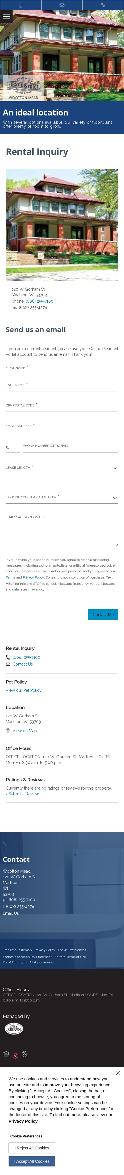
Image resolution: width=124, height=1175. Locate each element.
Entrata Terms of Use (70, 957)
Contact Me (103, 614)
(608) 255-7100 (39, 301)
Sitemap (25, 950)
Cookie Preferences (26, 1136)
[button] (20, 5)
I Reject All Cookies (32, 1148)
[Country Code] (13, 447)
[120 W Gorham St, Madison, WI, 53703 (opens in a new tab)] (62, 885)
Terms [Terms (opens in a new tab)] (10, 577)
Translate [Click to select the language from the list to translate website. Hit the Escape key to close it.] (9, 950)
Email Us (11, 913)
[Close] (118, 1072)
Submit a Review (22, 794)
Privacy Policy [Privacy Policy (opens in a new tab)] (33, 577)
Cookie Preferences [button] (72, 950)
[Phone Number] (70, 447)
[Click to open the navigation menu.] (6, 16)
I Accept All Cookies (31, 1161)
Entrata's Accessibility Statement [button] (27, 957)
